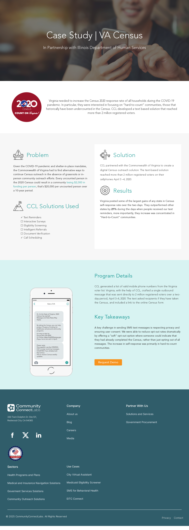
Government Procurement (141, 426)
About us (72, 418)
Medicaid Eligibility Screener (84, 486)
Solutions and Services (139, 418)
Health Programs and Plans (23, 478)
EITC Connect (75, 502)
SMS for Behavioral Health (82, 494)
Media (70, 442)
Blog (69, 426)
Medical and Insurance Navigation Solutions (33, 487)
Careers (71, 434)
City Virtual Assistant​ (79, 478)
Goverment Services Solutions (25, 495)
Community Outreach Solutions (26, 503)
